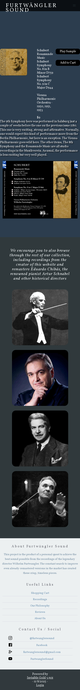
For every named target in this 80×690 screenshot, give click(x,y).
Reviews (40, 612)
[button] (74, 5)
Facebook (41, 645)
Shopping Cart (40, 593)
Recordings (40, 599)
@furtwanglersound (42, 638)
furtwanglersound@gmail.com (42, 652)
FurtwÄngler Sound (31, 6)
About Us (40, 618)
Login (40, 685)
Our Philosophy (40, 606)
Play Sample (68, 51)
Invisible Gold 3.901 (40, 678)
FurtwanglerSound (42, 659)
